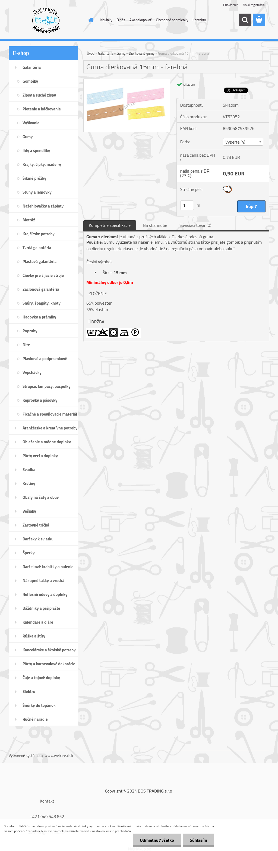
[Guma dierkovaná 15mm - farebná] (127, 81)
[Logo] (46, 20)
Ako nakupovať (140, 20)
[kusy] (187, 205)
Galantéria (105, 53)
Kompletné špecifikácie (110, 225)
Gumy (121, 53)
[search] (245, 20)
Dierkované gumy (142, 53)
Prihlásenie (230, 4)
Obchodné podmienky (172, 20)
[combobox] (243, 142)
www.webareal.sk (59, 755)
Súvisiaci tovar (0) (195, 225)
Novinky (106, 20)
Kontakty (199, 20)
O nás (121, 20)
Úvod (90, 53)
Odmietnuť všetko (157, 840)
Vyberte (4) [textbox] (235, 142)
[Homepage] (90, 20)
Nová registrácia (254, 4)
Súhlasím (198, 840)
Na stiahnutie (155, 225)
